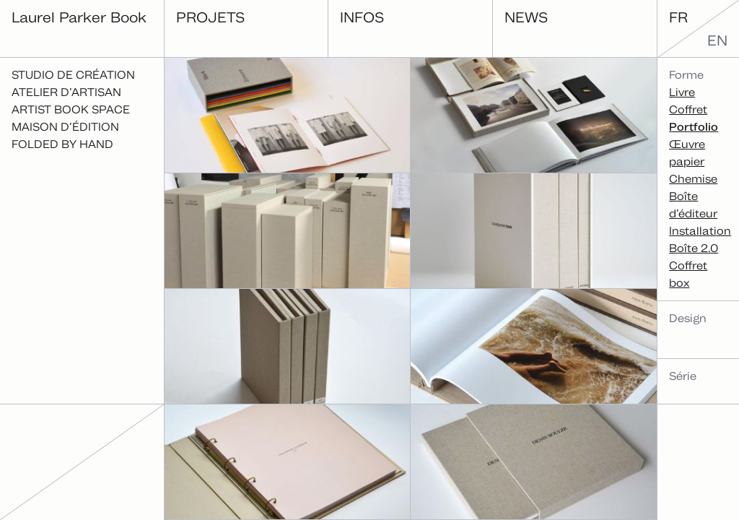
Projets (210, 17)
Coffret (688, 109)
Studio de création (73, 75)
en (717, 40)
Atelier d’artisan (66, 92)
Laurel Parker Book (79, 17)
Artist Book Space (71, 109)
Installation (700, 231)
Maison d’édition (65, 127)
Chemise (693, 179)
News (526, 17)
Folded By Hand (62, 144)
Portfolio (693, 127)
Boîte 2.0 (693, 248)
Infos (362, 17)
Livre (682, 92)
